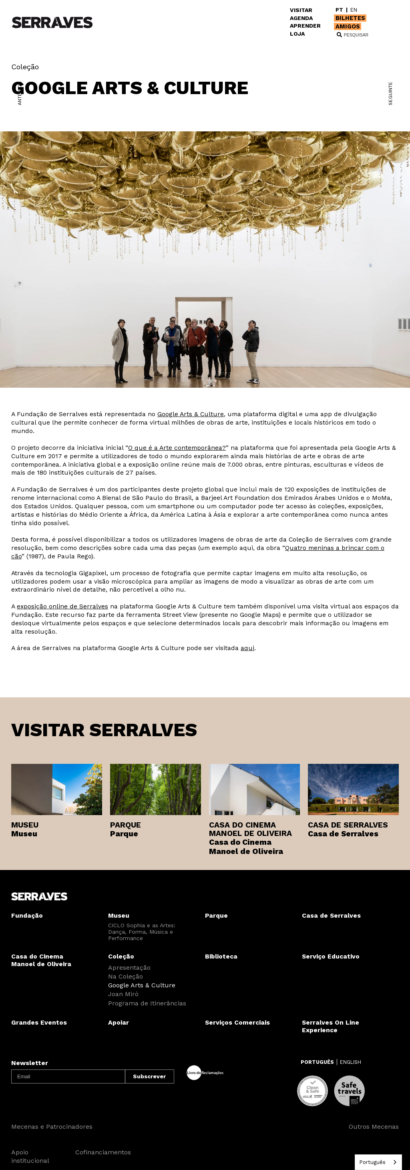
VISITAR (301, 10)
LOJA (297, 33)
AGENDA (301, 18)
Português (372, 1162)
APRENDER (305, 25)
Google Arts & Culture (190, 414)
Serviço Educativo (331, 956)
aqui (247, 648)
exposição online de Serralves (62, 606)
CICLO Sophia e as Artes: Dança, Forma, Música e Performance (141, 931)
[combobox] (378, 1162)
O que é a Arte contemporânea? (177, 447)
